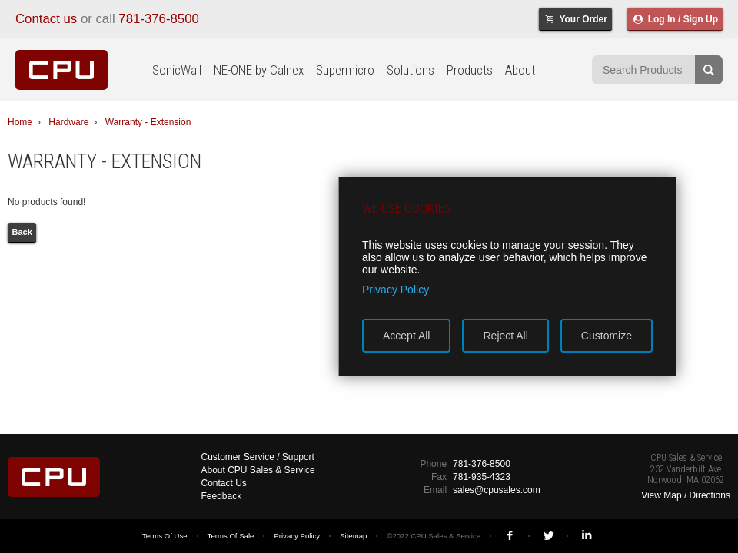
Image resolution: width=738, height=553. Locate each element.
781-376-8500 (158, 19)
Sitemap (353, 535)
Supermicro (345, 70)
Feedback (221, 496)
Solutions (410, 70)
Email (435, 490)
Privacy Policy (297, 535)
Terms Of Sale (231, 535)
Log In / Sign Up (675, 19)
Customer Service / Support (257, 457)
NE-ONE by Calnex (259, 70)
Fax (439, 477)
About (520, 70)
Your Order (575, 19)
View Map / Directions (685, 495)
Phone (433, 464)
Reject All (505, 335)
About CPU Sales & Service (258, 470)
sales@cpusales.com (496, 490)
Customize (606, 335)
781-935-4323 (481, 477)
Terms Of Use (165, 535)
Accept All (406, 335)
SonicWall (176, 70)
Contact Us (224, 483)
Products (470, 70)
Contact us (46, 19)
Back (22, 232)
